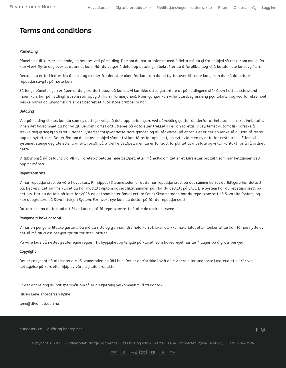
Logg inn (269, 8)
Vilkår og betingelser (64, 329)
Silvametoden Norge (32, 6)
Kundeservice (31, 329)
